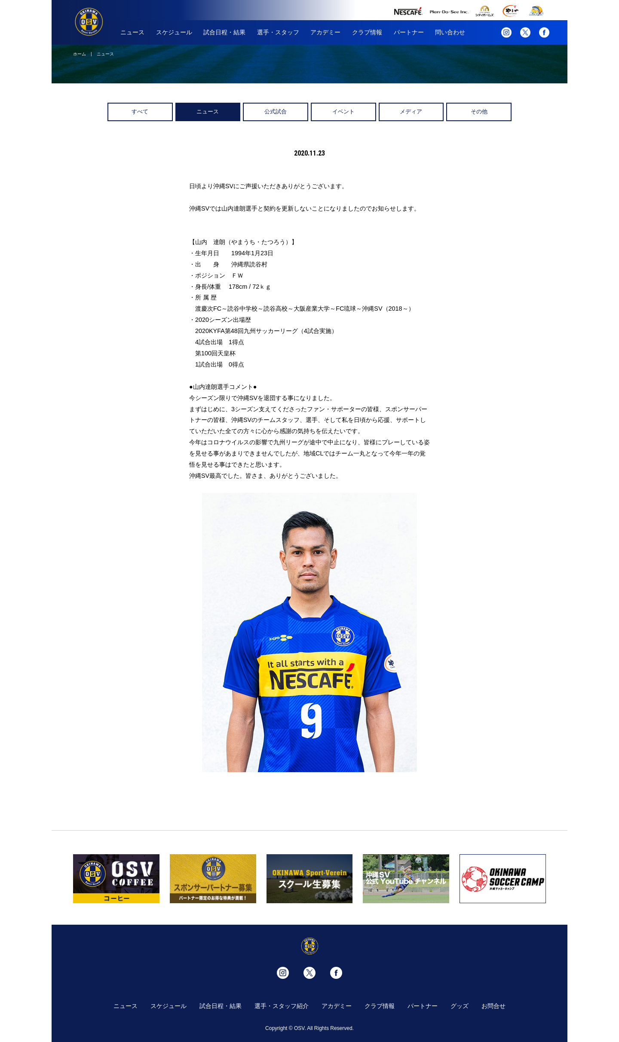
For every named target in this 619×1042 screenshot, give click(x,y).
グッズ (459, 1005)
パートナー (409, 32)
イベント (343, 111)
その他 (479, 111)
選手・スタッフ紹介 (281, 1005)
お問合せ (493, 1005)
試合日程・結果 (224, 32)
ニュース (132, 32)
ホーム (79, 54)
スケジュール (174, 32)
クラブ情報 (367, 32)
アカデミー (325, 32)
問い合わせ (450, 32)
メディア (411, 111)
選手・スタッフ (278, 32)
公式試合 (275, 111)
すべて (140, 111)
